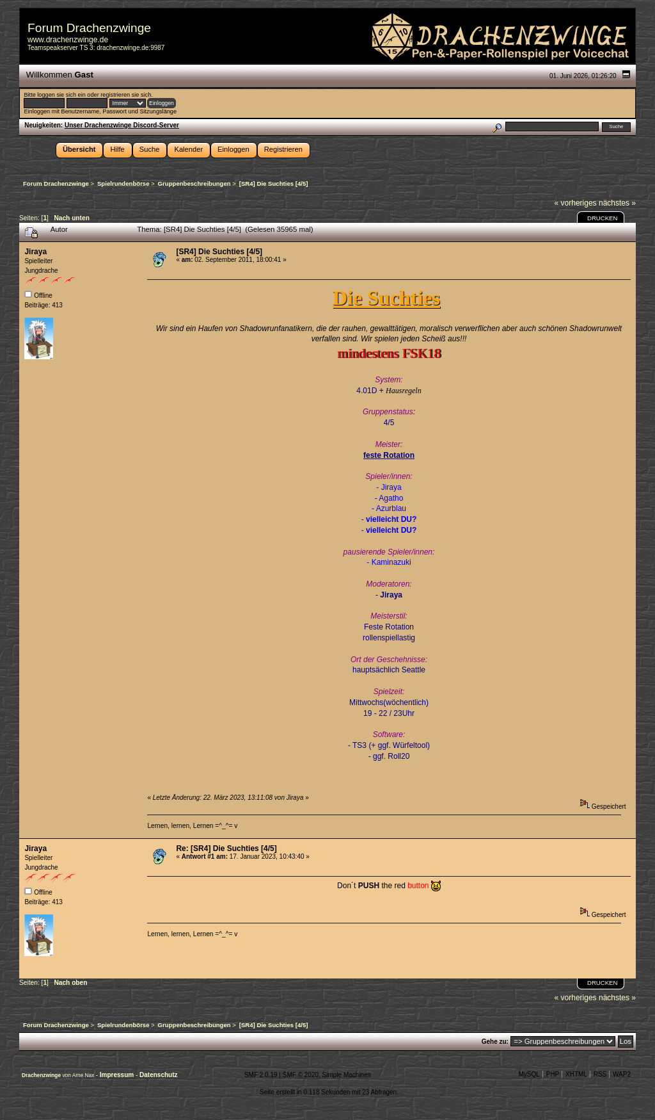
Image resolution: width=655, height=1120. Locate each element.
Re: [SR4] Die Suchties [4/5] (226, 848)
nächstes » (617, 203)
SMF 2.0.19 (261, 1074)
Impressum (118, 1074)
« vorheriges (576, 203)
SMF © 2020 (301, 1074)
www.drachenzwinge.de (68, 39)
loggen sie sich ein (61, 95)
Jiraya (35, 251)
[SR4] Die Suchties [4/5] (219, 251)
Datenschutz (158, 1074)
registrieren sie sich (125, 95)
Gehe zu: (495, 1041)
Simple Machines (346, 1074)
